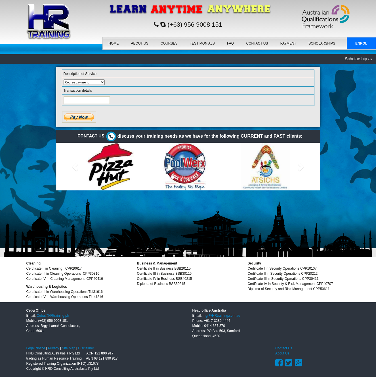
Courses (169, 43)
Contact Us (257, 43)
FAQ (230, 43)
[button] (76, 166)
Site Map (68, 348)
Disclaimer (86, 348)
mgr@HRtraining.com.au (221, 316)
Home (113, 43)
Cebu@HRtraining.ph (53, 316)
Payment (288, 43)
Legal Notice (35, 348)
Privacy (53, 348)
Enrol (361, 43)
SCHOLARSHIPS (321, 43)
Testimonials (202, 43)
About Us (139, 43)
